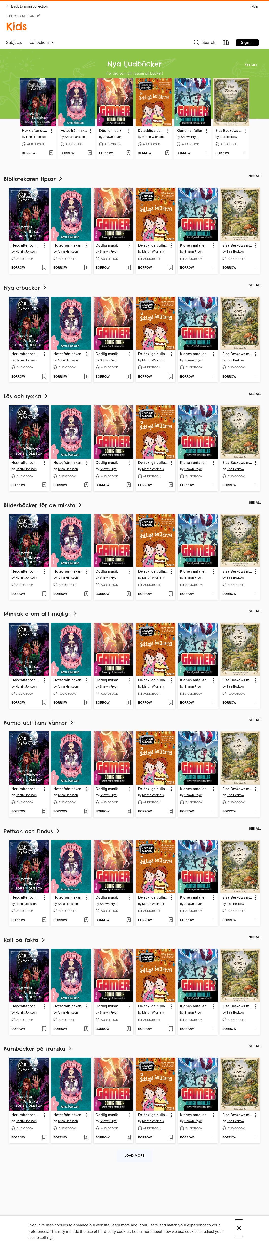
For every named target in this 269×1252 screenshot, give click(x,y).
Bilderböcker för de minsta (43, 505)
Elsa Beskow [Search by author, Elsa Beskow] (228, 137)
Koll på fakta (25, 940)
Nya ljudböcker (134, 64)
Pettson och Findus (32, 831)
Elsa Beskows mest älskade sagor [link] (228, 131)
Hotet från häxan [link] (74, 131)
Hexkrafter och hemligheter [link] (35, 131)
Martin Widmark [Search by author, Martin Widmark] (153, 137)
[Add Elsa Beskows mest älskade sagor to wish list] (244, 153)
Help (255, 7)
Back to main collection (27, 6)
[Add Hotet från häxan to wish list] (90, 153)
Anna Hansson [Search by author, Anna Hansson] (75, 137)
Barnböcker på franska (38, 1048)
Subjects (14, 42)
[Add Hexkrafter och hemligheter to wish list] (51, 153)
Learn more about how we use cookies (165, 1231)
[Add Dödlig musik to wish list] (128, 153)
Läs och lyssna (26, 396)
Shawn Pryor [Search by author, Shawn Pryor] (112, 137)
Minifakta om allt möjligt (41, 613)
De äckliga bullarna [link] (151, 131)
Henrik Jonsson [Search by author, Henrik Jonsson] (36, 137)
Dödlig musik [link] (110, 131)
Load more (134, 1155)
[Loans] (226, 43)
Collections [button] (42, 42)
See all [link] (251, 65)
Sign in (247, 42)
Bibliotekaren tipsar (33, 179)
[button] (204, 43)
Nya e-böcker (25, 287)
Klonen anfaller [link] (189, 131)
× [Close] (239, 1228)
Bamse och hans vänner (39, 722)
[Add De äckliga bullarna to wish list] (167, 153)
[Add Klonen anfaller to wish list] (206, 153)
